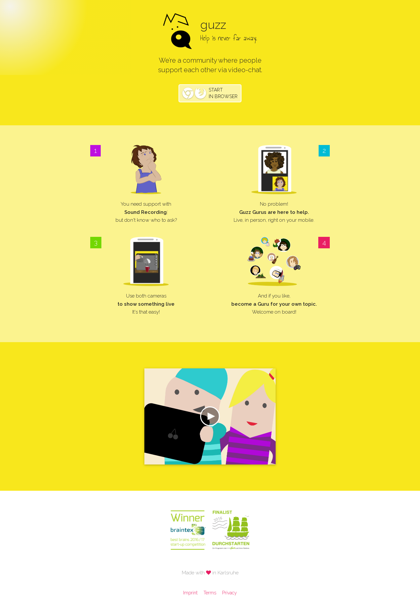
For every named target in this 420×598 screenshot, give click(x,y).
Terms (209, 592)
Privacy (229, 592)
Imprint (190, 592)
